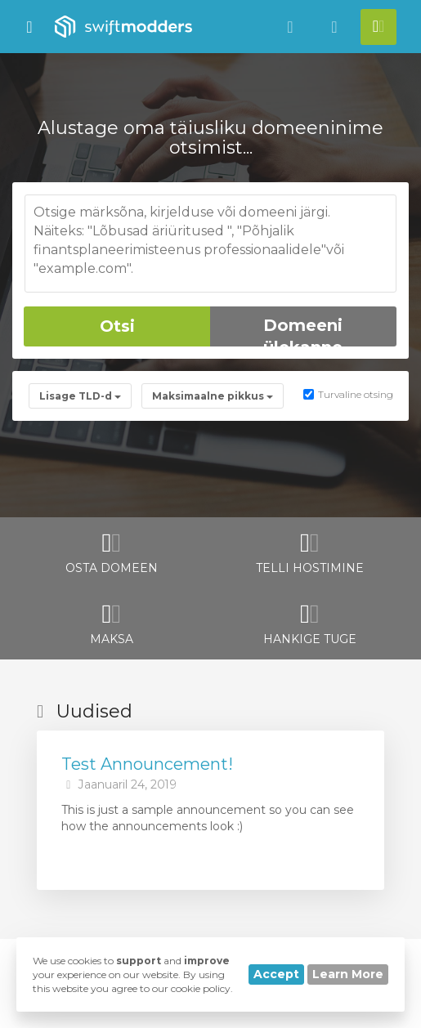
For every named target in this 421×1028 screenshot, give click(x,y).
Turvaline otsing (348, 394)
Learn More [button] (347, 974)
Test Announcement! (147, 764)
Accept (276, 974)
